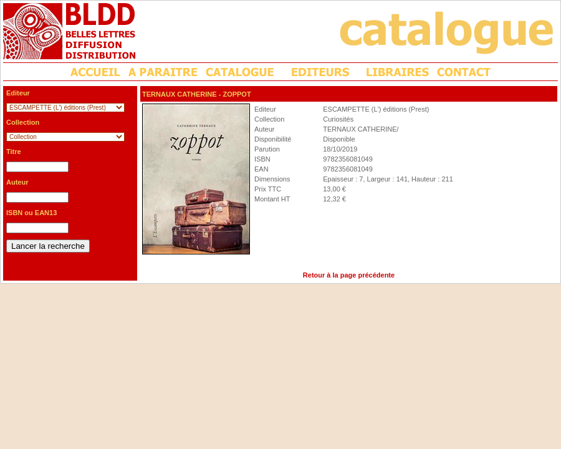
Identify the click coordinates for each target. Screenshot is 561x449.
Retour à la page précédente (349, 275)
